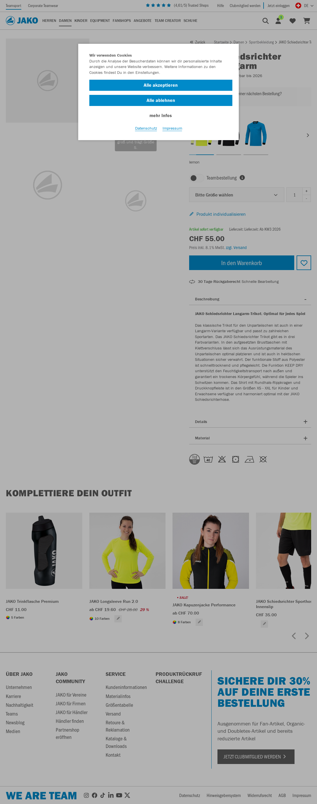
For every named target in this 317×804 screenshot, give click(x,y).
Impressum (172, 128)
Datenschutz (146, 128)
